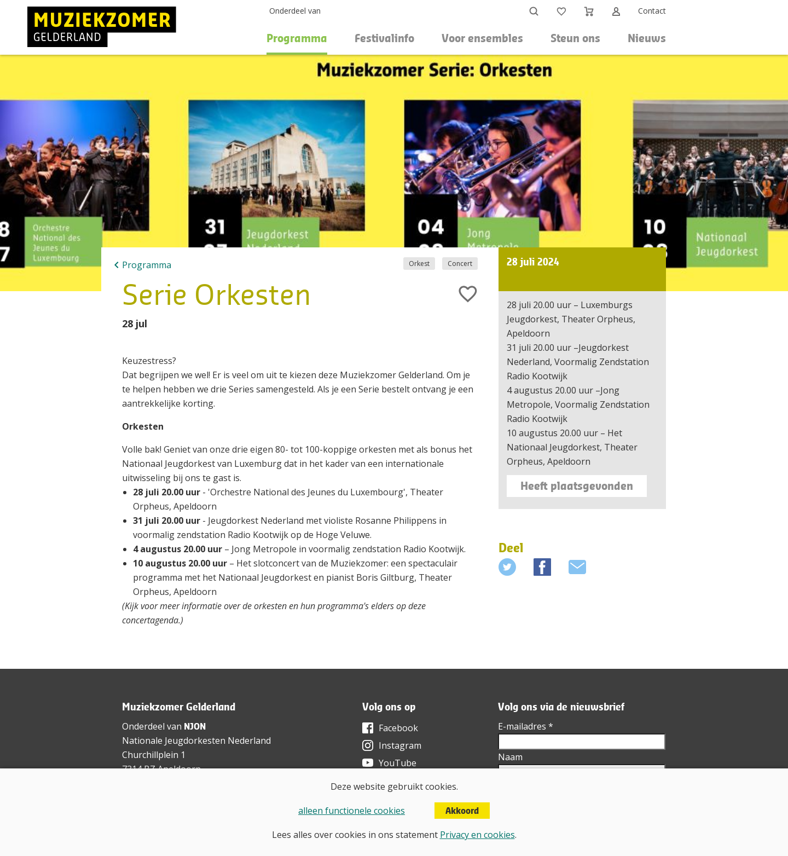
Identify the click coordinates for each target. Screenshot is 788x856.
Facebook (398, 728)
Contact (652, 10)
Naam (510, 757)
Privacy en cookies (477, 835)
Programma (146, 265)
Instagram (400, 745)
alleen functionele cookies (351, 811)
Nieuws (647, 38)
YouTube (397, 763)
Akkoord (462, 811)
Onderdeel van (295, 10)
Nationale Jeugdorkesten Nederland (196, 740)
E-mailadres (525, 726)
